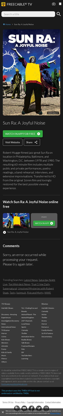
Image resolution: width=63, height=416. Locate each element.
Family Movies (47, 330)
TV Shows (5, 304)
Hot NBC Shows (7, 308)
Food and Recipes (28, 346)
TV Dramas (5, 330)
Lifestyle (4, 346)
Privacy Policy (55, 413)
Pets (23, 349)
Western (4, 343)
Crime (3, 337)
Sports (23, 327)
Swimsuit (21, 292)
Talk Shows (25, 343)
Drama (44, 321)
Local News (25, 324)
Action (44, 314)
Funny (3, 349)
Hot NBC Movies (48, 308)
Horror (4, 333)
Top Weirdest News (19, 284)
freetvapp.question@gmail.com (14, 384)
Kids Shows (5, 340)
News (3, 324)
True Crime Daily (40, 284)
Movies (45, 304)
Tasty (12, 292)
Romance (45, 327)
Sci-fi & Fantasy (47, 333)
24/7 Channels (26, 321)
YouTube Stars (26, 355)
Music (3, 355)
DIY (22, 352)
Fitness (4, 358)
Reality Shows (26, 340)
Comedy (24, 330)
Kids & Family (6, 352)
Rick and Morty (35, 292)
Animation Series (27, 337)
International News (8, 327)
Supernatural (10, 288)
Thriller (24, 333)
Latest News (31, 280)
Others (4, 362)
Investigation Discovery (10, 321)
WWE (47, 292)
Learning (24, 358)
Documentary (47, 337)
